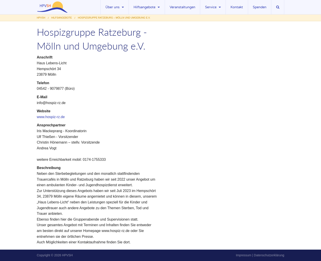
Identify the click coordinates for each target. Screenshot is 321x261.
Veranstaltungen (182, 7)
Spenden (259, 7)
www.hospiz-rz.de (51, 117)
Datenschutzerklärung (269, 255)
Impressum (243, 255)
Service (210, 7)
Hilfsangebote (144, 7)
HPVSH (67, 255)
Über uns (112, 7)
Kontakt (236, 7)
